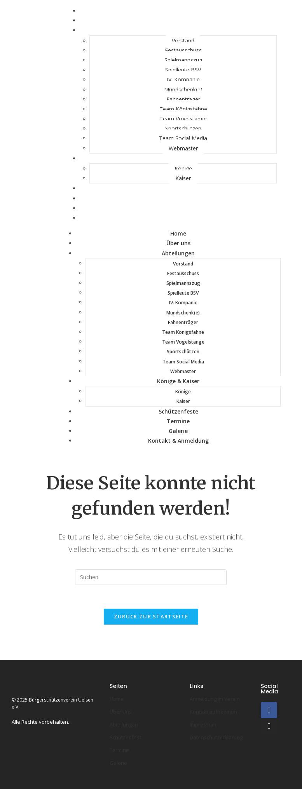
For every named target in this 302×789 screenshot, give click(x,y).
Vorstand (183, 40)
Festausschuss (183, 50)
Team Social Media (183, 138)
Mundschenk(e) (183, 89)
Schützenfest (125, 737)
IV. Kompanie (183, 79)
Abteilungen (178, 30)
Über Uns (121, 711)
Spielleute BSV (183, 69)
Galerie (178, 431)
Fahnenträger (183, 99)
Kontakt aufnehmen (213, 711)
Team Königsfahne (183, 109)
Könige (183, 168)
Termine (178, 421)
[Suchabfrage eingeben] (151, 577)
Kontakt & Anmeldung (178, 218)
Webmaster (183, 148)
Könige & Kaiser (178, 158)
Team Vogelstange (183, 118)
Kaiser (183, 178)
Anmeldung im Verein (215, 698)
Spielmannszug (183, 60)
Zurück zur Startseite (151, 616)
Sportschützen (183, 128)
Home (178, 233)
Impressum (203, 724)
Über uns (178, 243)
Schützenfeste (178, 188)
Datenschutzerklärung (216, 737)
